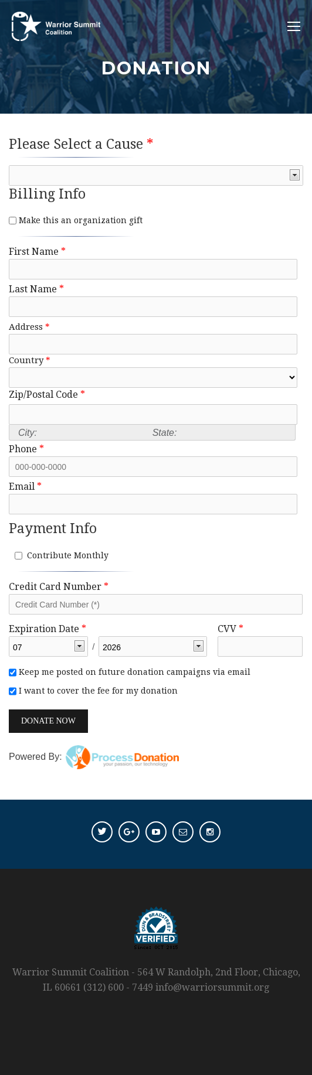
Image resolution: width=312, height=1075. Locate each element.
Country (29, 360)
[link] (158, 723)
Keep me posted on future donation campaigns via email (133, 672)
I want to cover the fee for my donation (97, 690)
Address (29, 327)
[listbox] (156, 175)
